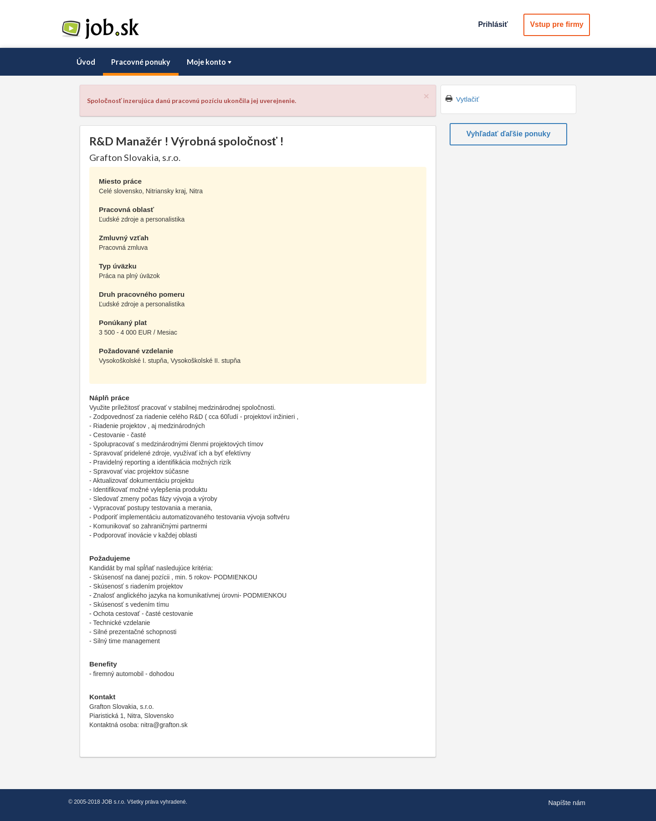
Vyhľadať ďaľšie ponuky (508, 134)
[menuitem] (85, 62)
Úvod (86, 61)
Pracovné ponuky (140, 61)
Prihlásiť (492, 24)
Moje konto (210, 61)
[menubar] (328, 62)
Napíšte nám (566, 802)
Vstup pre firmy (556, 24)
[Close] (426, 96)
